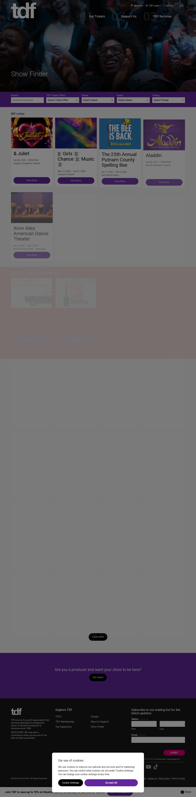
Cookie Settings (70, 782)
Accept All (111, 782)
